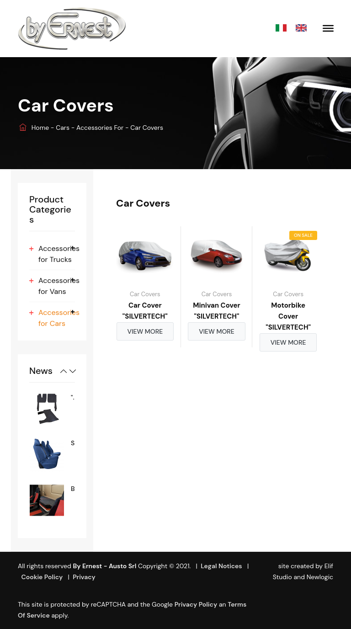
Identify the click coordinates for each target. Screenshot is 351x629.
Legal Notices (221, 566)
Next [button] (72, 371)
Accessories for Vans (59, 286)
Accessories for (100, 127)
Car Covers (145, 294)
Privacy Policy (196, 604)
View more (145, 331)
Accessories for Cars (59, 318)
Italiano (283, 29)
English (303, 29)
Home (34, 127)
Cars (63, 127)
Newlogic (320, 577)
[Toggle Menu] (328, 28)
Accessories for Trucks (59, 254)
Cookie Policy (42, 577)
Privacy (84, 577)
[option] (52, 408)
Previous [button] (63, 371)
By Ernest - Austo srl (104, 566)
